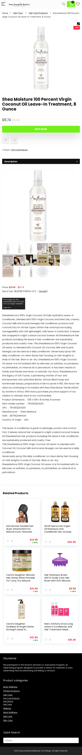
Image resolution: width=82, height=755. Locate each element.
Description (8, 6)
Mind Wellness (10, 712)
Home (5, 13)
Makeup (7, 708)
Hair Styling (8, 701)
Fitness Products (11, 691)
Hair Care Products (38, 13)
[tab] (41, 161)
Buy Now (41, 129)
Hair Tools (7, 704)
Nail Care (7, 716)
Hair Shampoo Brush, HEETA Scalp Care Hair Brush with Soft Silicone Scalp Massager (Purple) (58, 579)
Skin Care (8, 720)
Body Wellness (10, 686)
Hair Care (18, 13)
